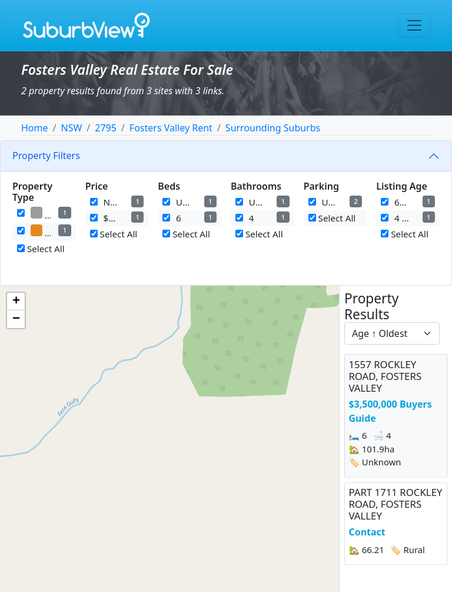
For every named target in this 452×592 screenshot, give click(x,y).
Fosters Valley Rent (170, 127)
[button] (16, 301)
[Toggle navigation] (414, 25)
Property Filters (46, 155)
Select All (41, 248)
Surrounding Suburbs (272, 127)
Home (34, 127)
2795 (106, 127)
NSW (71, 127)
